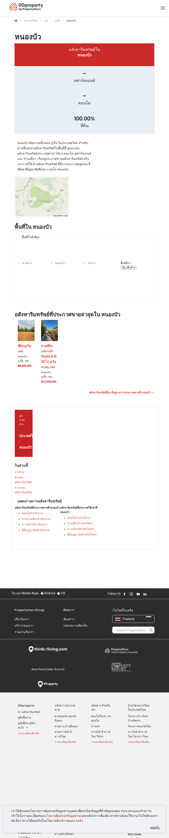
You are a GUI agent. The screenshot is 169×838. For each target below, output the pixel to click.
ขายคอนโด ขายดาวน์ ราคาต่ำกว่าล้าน (28, 772)
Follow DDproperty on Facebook (124, 594)
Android (47, 593)
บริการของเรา (24, 625)
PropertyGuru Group (29, 610)
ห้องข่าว (68, 619)
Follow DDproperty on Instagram (131, 594)
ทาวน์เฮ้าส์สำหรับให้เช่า (80, 529)
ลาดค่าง (27, 263)
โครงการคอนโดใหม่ (139, 726)
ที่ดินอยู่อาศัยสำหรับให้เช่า (82, 534)
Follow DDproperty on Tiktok (156, 594)
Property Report (121, 667)
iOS (61, 593)
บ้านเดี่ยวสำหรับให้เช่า (80, 523)
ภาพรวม (19, 472)
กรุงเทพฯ (96, 762)
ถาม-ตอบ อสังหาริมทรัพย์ (23, 490)
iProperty (47, 684)
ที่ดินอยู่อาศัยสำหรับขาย (35, 530)
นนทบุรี (95, 768)
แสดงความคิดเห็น (75, 625)
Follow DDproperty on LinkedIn (145, 594)
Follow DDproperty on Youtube (138, 594)
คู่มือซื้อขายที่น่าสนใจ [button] (27, 726)
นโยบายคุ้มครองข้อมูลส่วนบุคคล (66, 816)
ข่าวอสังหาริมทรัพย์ (29, 712)
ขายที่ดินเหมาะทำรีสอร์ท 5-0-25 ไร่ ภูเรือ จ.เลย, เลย (49, 356)
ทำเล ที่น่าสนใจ (100, 756)
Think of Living (47, 649)
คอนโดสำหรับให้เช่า (78, 517)
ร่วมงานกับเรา (24, 632)
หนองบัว (60, 263)
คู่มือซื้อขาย (24, 717)
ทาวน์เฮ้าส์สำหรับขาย (34, 524)
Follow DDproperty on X (151, 594)
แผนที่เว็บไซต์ (136, 788)
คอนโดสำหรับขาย (32, 513)
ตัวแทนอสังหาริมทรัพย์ (23, 480)
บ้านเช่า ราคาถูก (64, 777)
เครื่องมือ (133, 756)
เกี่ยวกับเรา (22, 619)
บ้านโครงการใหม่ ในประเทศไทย (139, 707)
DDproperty (26, 705)
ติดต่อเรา (68, 610)
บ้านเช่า (95, 726)
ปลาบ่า (92, 263)
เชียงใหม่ (96, 774)
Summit (47, 669)
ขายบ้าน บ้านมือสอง (66, 726)
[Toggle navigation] (162, 8)
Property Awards (121, 650)
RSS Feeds (134, 783)
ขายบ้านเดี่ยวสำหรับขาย (36, 519)
